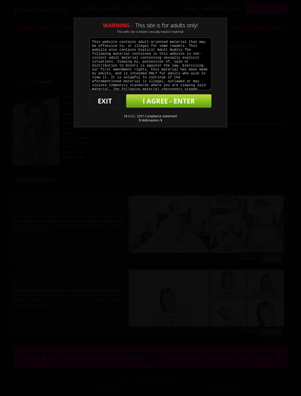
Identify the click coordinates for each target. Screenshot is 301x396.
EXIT (105, 100)
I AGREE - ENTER (169, 100)
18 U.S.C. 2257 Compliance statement (150, 116)
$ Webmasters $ (150, 120)
